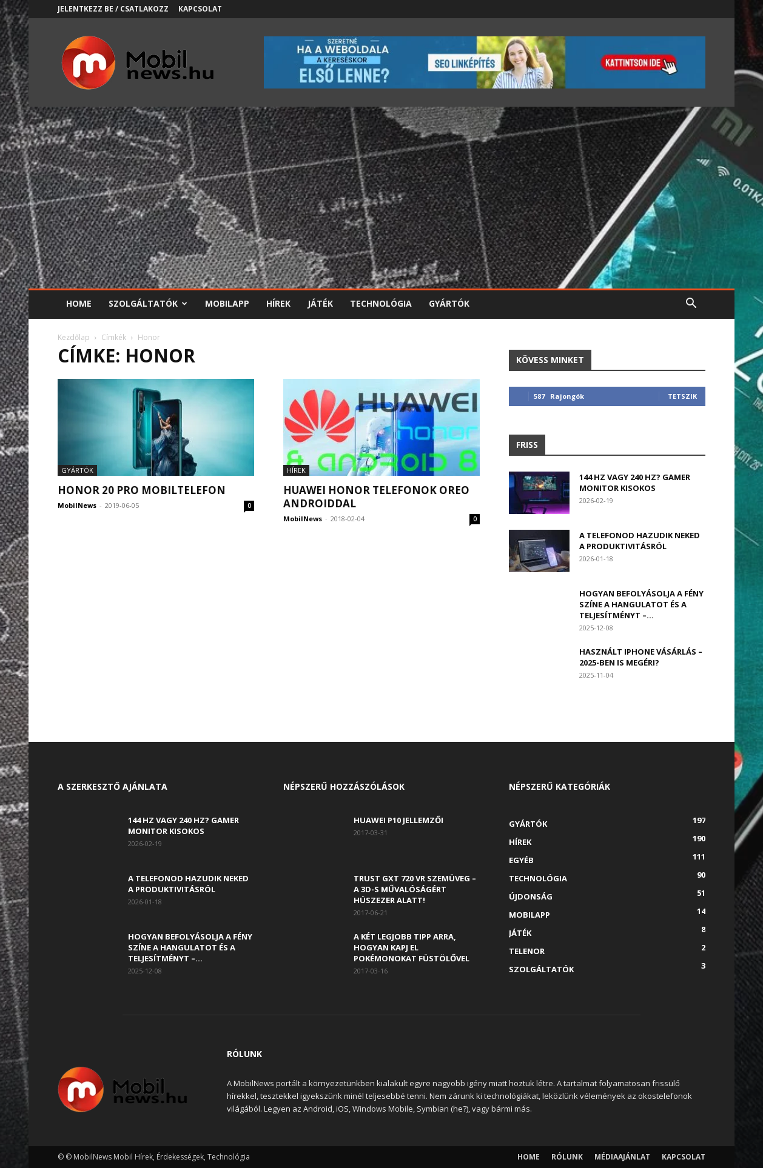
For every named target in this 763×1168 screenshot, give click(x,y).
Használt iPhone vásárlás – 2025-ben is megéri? (640, 657)
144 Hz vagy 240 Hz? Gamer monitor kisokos (634, 482)
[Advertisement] (381, 197)
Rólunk (567, 1157)
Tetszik (682, 396)
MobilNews (77, 505)
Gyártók (449, 303)
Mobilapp (227, 303)
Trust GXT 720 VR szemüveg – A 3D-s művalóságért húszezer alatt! (415, 889)
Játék (320, 303)
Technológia (381, 303)
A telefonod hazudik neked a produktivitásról (639, 541)
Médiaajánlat (622, 1157)
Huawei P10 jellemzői (398, 820)
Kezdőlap (74, 337)
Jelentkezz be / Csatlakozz (113, 9)
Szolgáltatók (148, 303)
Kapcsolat (200, 9)
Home (79, 303)
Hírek (278, 303)
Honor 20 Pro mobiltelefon (142, 490)
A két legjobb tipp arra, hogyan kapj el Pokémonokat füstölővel (411, 947)
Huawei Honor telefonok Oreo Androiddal (376, 496)
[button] (690, 304)
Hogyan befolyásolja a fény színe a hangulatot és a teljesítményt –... (641, 604)
